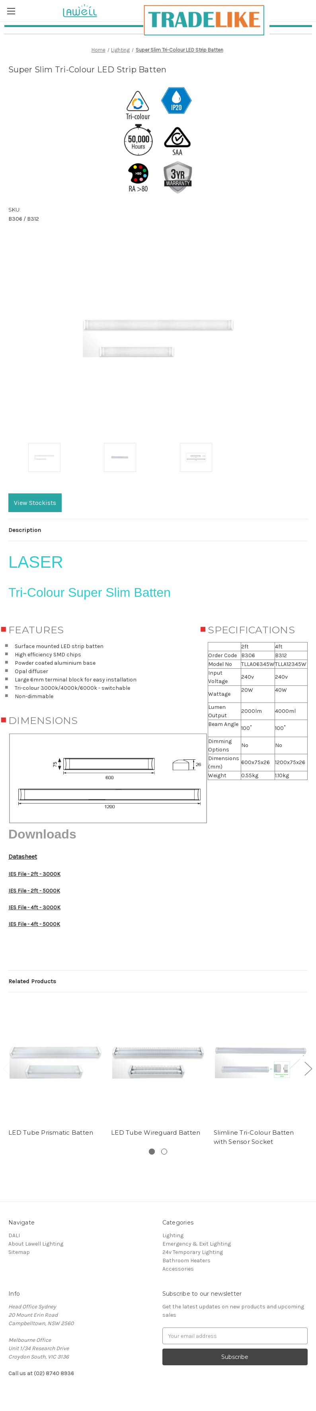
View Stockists (35, 503)
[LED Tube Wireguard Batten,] (158, 1062)
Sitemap (19, 1252)
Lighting (172, 1235)
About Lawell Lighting (35, 1243)
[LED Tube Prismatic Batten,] (55, 1062)
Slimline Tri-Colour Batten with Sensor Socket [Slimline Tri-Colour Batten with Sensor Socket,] (254, 1137)
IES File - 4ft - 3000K (34, 907)
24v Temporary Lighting (192, 1252)
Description (24, 530)
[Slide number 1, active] (152, 1152)
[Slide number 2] (164, 1152)
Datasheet (22, 856)
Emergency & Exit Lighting (196, 1243)
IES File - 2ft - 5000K (34, 890)
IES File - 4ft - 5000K (34, 924)
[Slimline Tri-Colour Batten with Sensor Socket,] (261, 1062)
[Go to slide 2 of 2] (308, 1068)
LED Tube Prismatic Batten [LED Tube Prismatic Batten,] (50, 1132)
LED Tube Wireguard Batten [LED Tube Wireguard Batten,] (155, 1132)
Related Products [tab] (32, 981)
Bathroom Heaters (186, 1260)
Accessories (178, 1268)
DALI (14, 1235)
